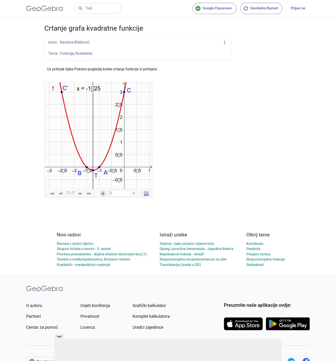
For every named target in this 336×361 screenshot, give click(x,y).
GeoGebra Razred (260, 8)
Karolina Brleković (75, 42)
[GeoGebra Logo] (44, 8)
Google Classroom (213, 8)
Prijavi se (298, 8)
